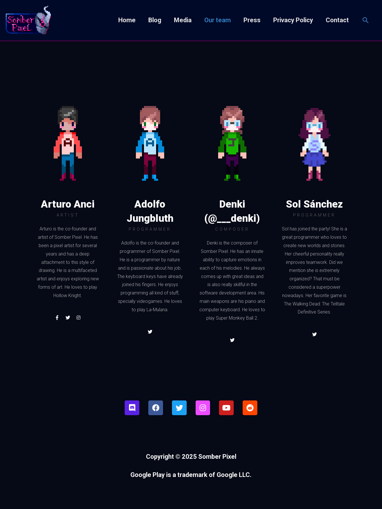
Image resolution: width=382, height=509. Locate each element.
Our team (217, 20)
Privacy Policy (293, 20)
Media (183, 20)
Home (127, 20)
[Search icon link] (366, 20)
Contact (337, 20)
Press (252, 20)
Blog (154, 20)
